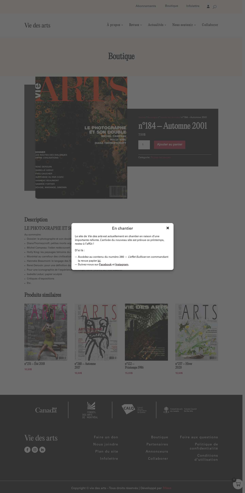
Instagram (121, 264)
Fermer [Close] (167, 228)
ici (99, 261)
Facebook (105, 264)
